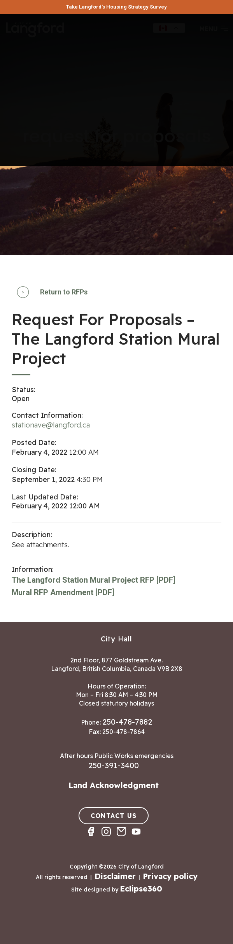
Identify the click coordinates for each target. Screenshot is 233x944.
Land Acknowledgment (113, 785)
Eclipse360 (141, 888)
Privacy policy (170, 876)
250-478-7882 (127, 722)
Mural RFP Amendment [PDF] (63, 592)
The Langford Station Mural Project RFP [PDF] (93, 580)
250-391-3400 (113, 765)
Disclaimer (115, 876)
